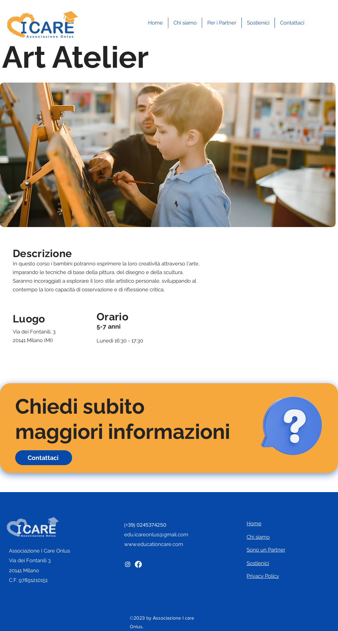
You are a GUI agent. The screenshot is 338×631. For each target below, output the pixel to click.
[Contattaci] (43, 457)
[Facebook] (138, 564)
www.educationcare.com (153, 544)
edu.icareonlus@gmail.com (156, 534)
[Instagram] (127, 564)
